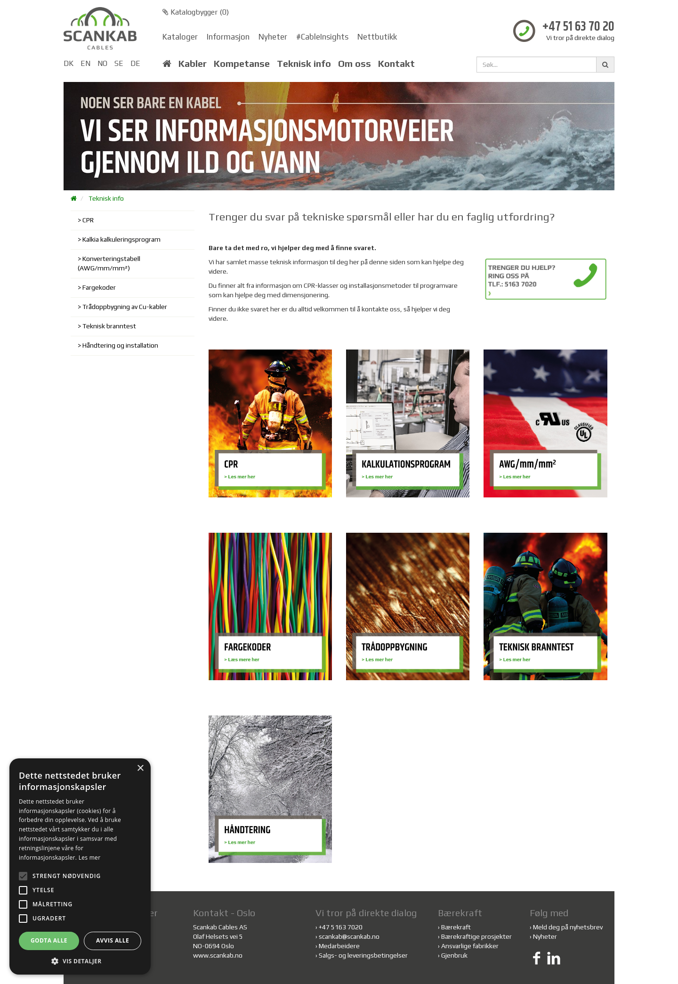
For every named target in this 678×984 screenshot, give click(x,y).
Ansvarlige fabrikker (470, 946)
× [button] (140, 768)
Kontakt (396, 63)
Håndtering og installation (120, 345)
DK (68, 63)
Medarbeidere (339, 946)
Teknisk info (304, 63)
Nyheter (272, 36)
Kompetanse (242, 63)
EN (85, 63)
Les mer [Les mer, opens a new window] (90, 858)
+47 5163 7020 (341, 927)
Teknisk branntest (109, 326)
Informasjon (228, 36)
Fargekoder (99, 287)
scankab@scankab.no (349, 936)
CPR (88, 220)
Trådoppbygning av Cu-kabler (124, 306)
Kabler (192, 63)
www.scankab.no (217, 955)
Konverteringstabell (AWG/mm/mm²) (109, 263)
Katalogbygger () (195, 12)
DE (135, 63)
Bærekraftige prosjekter (476, 936)
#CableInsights (322, 36)
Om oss (354, 63)
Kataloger (180, 36)
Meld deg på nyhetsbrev (568, 927)
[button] (80, 960)
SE (118, 63)
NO (102, 63)
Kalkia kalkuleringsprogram (121, 239)
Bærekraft (456, 927)
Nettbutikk (377, 36)
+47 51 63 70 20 (578, 27)
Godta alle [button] (49, 940)
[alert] (80, 866)
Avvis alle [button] (112, 940)
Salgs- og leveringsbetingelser (363, 955)
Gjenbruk (454, 955)
